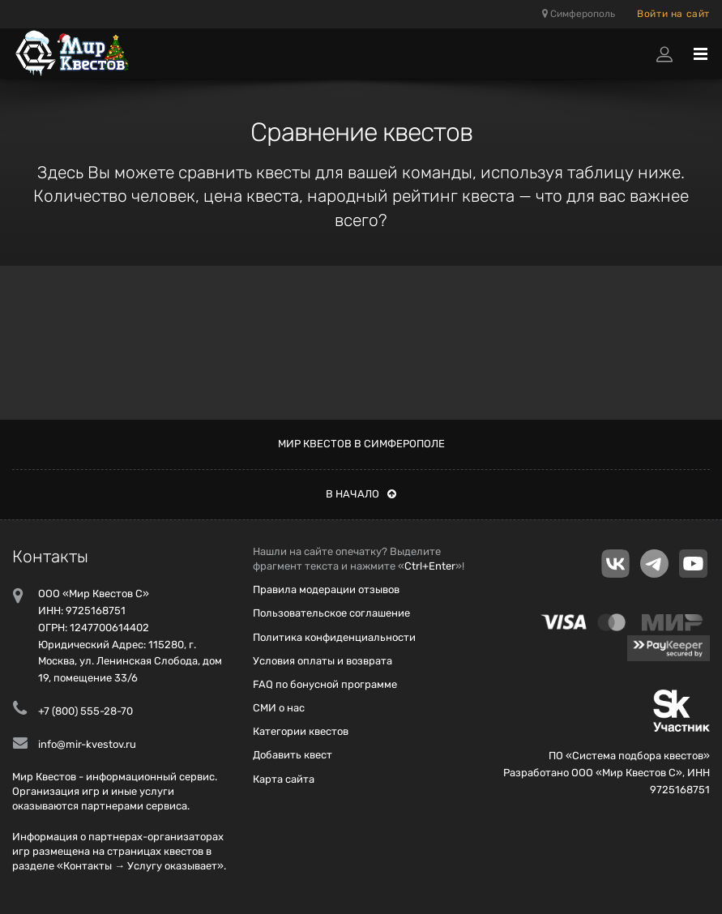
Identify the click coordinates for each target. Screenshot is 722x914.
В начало (361, 494)
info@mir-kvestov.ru (87, 744)
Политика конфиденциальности (334, 637)
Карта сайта (283, 779)
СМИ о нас (279, 708)
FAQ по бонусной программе (325, 684)
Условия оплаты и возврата (322, 661)
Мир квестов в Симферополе (361, 444)
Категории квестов (300, 731)
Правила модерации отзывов (326, 589)
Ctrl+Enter (429, 566)
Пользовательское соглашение (331, 613)
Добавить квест (292, 755)
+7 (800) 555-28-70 (85, 711)
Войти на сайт (673, 13)
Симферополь (578, 13)
